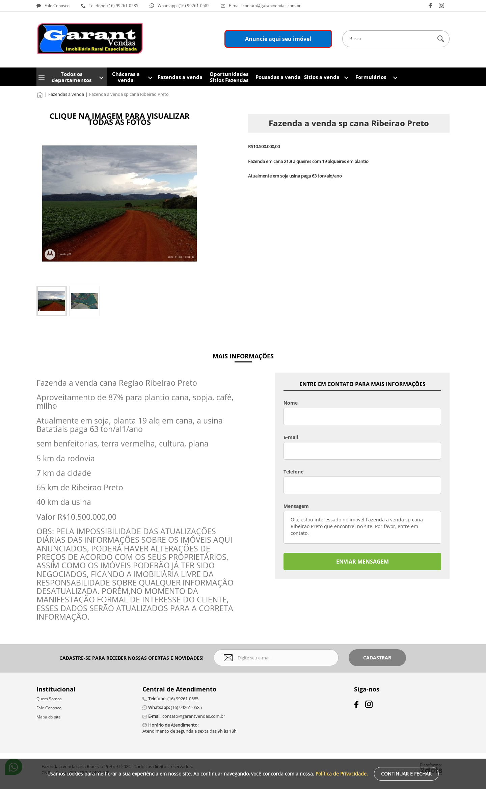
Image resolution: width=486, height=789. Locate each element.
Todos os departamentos (71, 77)
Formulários (370, 77)
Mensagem (296, 506)
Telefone (293, 472)
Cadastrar (377, 657)
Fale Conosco (48, 708)
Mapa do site (48, 717)
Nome (291, 403)
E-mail (291, 437)
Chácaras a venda (126, 77)
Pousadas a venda (278, 77)
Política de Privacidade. (342, 773)
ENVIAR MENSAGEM (362, 561)
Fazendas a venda (180, 77)
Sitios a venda (322, 77)
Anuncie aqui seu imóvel (278, 39)
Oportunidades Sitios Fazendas (229, 77)
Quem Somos (49, 699)
